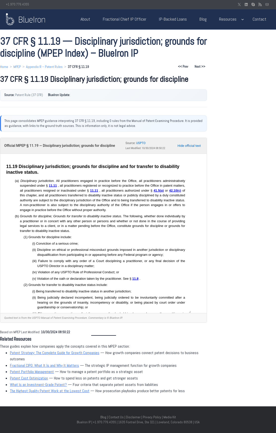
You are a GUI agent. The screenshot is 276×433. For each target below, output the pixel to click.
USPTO (141, 143)
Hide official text (189, 146)
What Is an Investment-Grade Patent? (38, 384)
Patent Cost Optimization (29, 378)
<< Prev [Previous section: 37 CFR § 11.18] (183, 66)
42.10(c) (175, 190)
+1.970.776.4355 (17, 4)
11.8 (135, 278)
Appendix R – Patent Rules (44, 66)
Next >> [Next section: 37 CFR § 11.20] (200, 66)
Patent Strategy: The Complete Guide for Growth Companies (54, 352)
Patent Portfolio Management (32, 371)
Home (4, 66)
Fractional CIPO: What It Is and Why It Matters (44, 365)
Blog (103, 417)
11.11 (53, 185)
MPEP (17, 66)
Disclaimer (133, 417)
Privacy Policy (152, 417)
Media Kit (169, 417)
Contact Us (116, 417)
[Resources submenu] (242, 19)
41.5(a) (159, 190)
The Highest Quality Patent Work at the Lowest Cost (49, 390)
